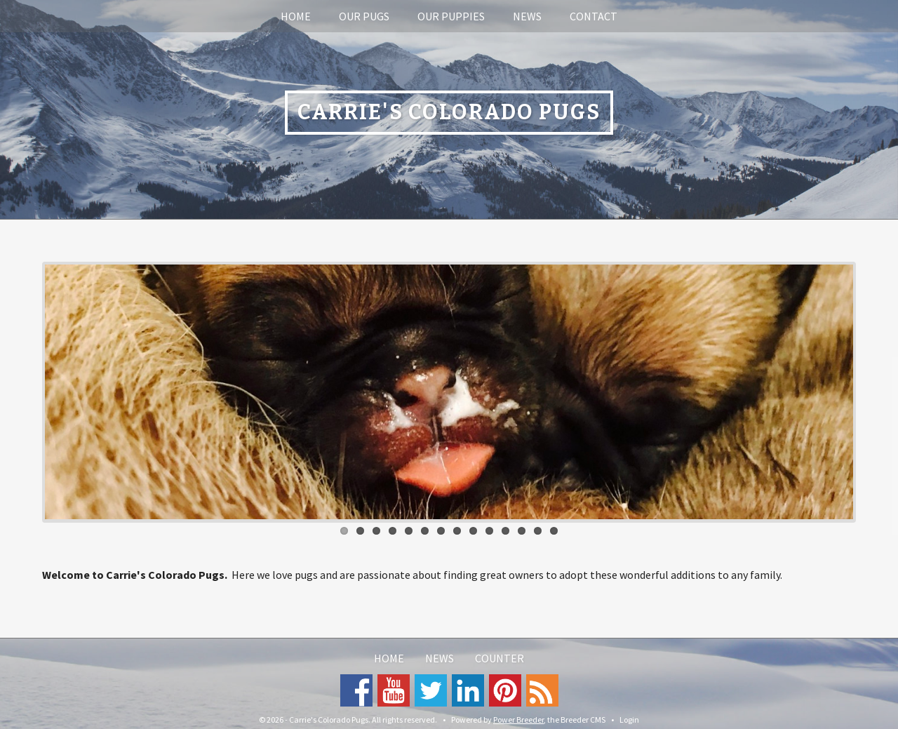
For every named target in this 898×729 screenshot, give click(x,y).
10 (489, 531)
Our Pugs (364, 16)
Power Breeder (518, 719)
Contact (593, 16)
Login (629, 719)
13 (538, 531)
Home (296, 16)
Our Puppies (451, 16)
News (527, 16)
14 (554, 531)
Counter (499, 658)
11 (505, 531)
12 (521, 531)
